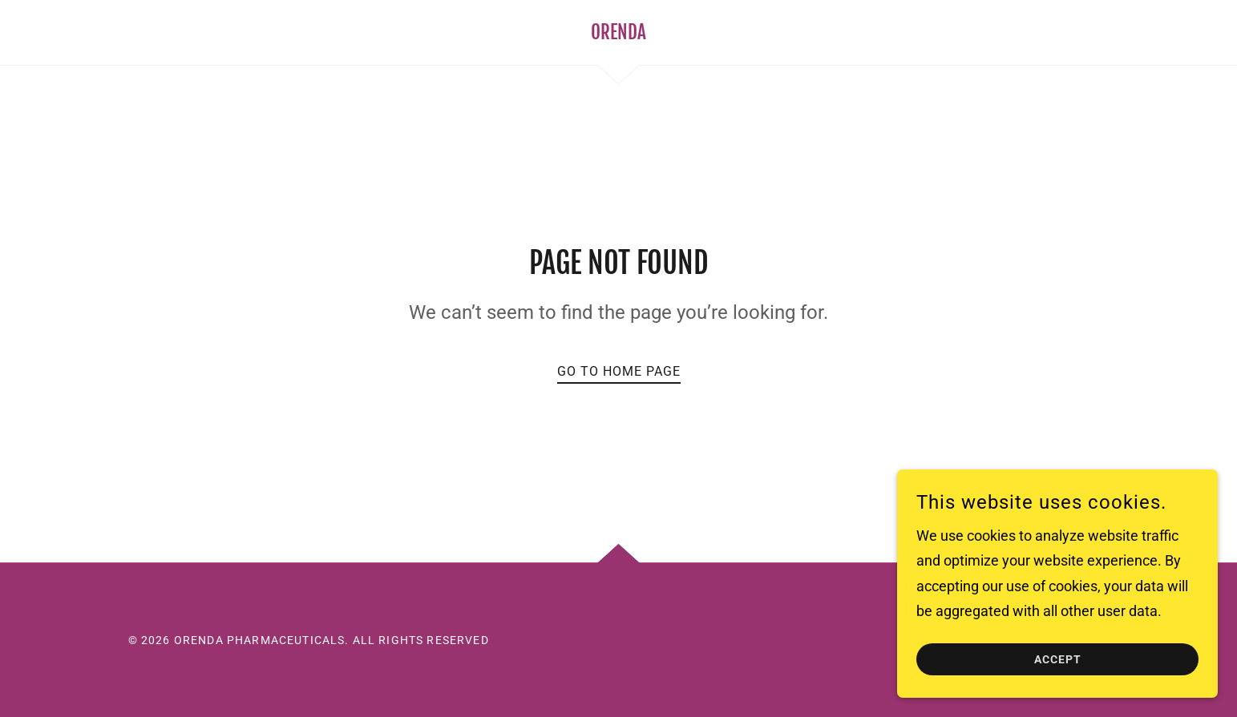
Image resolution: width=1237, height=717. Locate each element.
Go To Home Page (619, 371)
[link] (618, 34)
